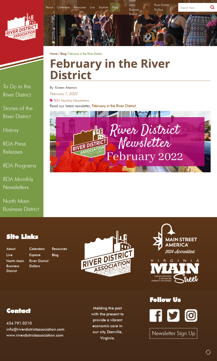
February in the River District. (115, 106)
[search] (193, 7)
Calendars (63, 7)
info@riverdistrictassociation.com (35, 329)
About (49, 7)
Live (92, 7)
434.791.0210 (19, 323)
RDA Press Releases (14, 147)
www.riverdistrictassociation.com (34, 335)
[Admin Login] (201, 352)
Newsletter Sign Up (173, 333)
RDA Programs (19, 165)
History (10, 130)
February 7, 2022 (63, 93)
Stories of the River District (18, 112)
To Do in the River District (17, 90)
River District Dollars (161, 7)
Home (53, 53)
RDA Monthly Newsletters (18, 183)
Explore (103, 7)
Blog (115, 7)
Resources (80, 7)
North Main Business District (21, 205)
